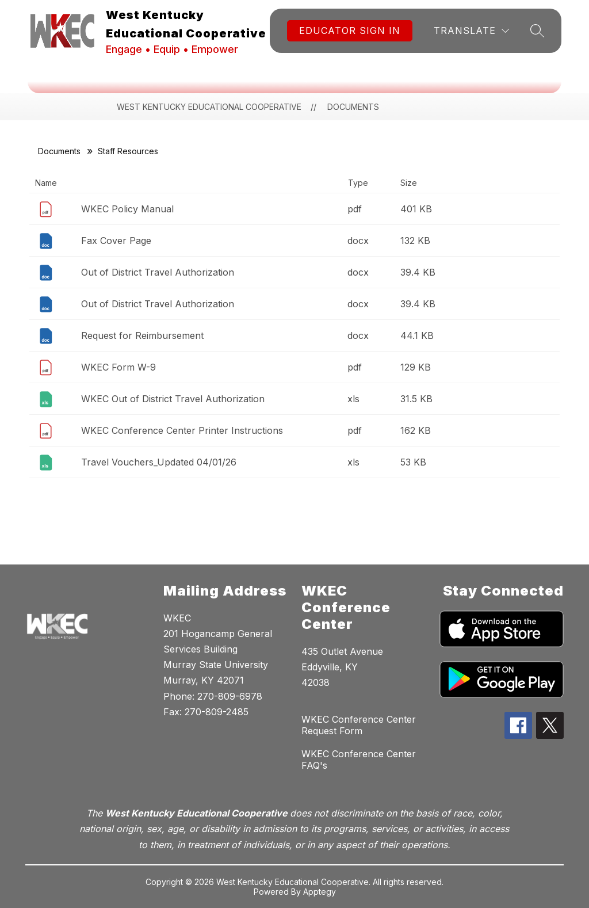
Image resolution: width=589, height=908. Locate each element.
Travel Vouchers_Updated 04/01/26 (158, 462)
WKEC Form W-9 (118, 367)
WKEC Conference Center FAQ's (358, 759)
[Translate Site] (471, 31)
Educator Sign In (349, 30)
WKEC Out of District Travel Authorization (173, 399)
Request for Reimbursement (142, 335)
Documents (59, 151)
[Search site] (537, 30)
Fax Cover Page (116, 240)
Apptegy (319, 891)
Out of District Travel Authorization (157, 272)
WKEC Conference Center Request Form (358, 725)
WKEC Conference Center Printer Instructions (182, 430)
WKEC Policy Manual (127, 209)
